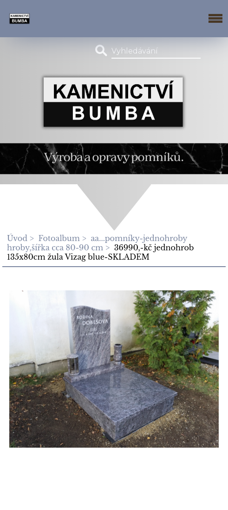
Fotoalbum (59, 238)
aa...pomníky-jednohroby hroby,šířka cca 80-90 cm (97, 243)
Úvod (17, 238)
